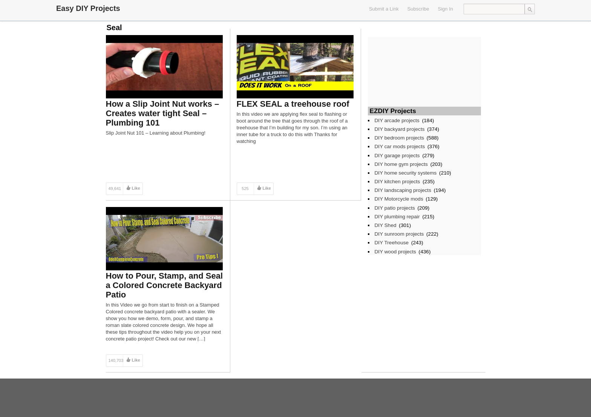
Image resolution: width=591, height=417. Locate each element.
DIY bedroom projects (399, 138)
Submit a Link (384, 9)
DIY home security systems (406, 173)
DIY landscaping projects (403, 190)
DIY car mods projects (400, 146)
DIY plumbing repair (397, 216)
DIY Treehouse (392, 242)
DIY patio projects (395, 208)
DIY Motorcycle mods (399, 199)
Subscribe (418, 9)
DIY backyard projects (400, 129)
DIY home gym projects (401, 164)
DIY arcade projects (397, 120)
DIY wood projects (395, 251)
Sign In (445, 9)
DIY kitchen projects (397, 181)
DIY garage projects (397, 155)
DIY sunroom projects (399, 234)
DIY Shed (386, 225)
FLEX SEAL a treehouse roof (293, 104)
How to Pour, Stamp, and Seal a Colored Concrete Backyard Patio (164, 285)
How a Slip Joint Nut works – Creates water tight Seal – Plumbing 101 (162, 113)
